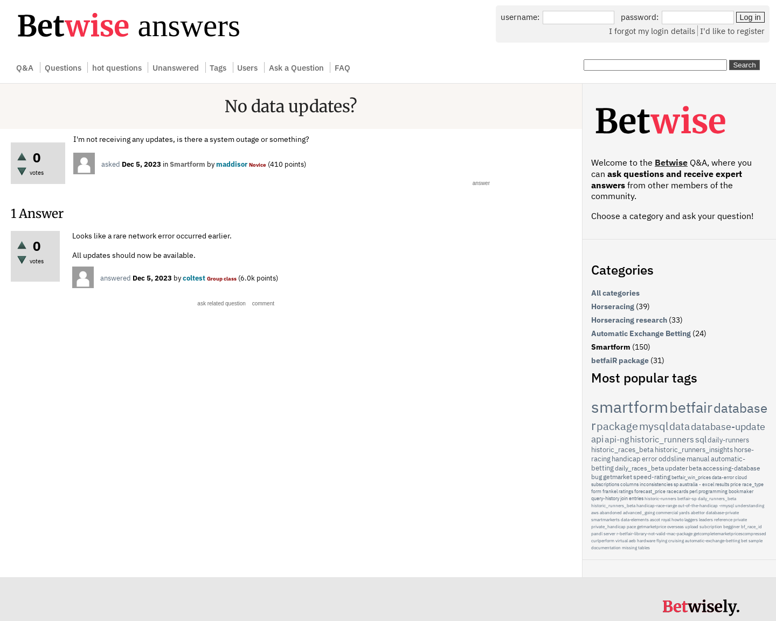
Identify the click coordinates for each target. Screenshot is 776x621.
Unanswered (176, 67)
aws (595, 512)
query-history (605, 498)
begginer (731, 526)
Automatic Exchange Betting (641, 333)
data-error (723, 477)
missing (629, 547)
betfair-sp (687, 498)
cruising (676, 540)
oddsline (672, 458)
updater (676, 468)
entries (636, 498)
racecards (677, 491)
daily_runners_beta (717, 498)
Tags (218, 67)
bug (596, 477)
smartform (629, 406)
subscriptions (605, 484)
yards (684, 512)
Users (247, 67)
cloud (741, 477)
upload (691, 526)
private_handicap (608, 526)
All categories (615, 293)
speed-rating (651, 477)
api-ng (617, 439)
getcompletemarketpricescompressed (730, 533)
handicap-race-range (656, 505)
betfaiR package (620, 360)
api (597, 439)
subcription (710, 526)
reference (723, 519)
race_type (753, 484)
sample (756, 540)
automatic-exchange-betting (712, 540)
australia (689, 484)
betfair (690, 407)
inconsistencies (656, 484)
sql (700, 439)
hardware (646, 540)
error (649, 458)
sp (676, 484)
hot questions (117, 67)
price (735, 484)
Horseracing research (629, 320)
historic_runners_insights (694, 449)
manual (698, 458)
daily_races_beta (639, 468)
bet (744, 540)
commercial (667, 512)
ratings (626, 491)
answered (115, 278)
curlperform (602, 540)
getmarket (617, 477)
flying (661, 540)
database (740, 408)
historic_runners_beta (613, 505)
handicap (626, 458)
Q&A (24, 67)
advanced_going (639, 512)
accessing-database (731, 468)
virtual (621, 540)
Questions (63, 67)
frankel (610, 491)
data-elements (635, 519)
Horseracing (612, 306)
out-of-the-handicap (698, 505)
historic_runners (662, 439)
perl (693, 491)
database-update (728, 426)
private (740, 519)
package (617, 426)
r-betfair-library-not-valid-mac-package (654, 533)
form (596, 491)
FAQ (342, 67)
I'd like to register (732, 30)
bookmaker (741, 491)
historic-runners (660, 498)
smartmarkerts (605, 519)
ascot (655, 519)
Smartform (187, 164)
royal (665, 519)
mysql (653, 426)
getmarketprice (651, 526)
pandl (596, 533)
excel (708, 484)
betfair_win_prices (691, 477)
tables (644, 547)
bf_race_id (751, 526)
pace (631, 526)
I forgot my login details (652, 30)
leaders (706, 519)
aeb (632, 540)
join (624, 498)
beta (695, 468)
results (722, 484)
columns (629, 484)
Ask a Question (296, 67)
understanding (749, 505)
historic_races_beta (622, 449)
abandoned (611, 512)
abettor (698, 512)
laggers (691, 519)
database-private (722, 512)
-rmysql (726, 505)
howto (677, 519)
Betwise (671, 162)
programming (713, 491)
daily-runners (728, 440)
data (679, 426)
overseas (675, 526)
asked (110, 164)
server (609, 533)
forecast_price (650, 491)
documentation (606, 547)
